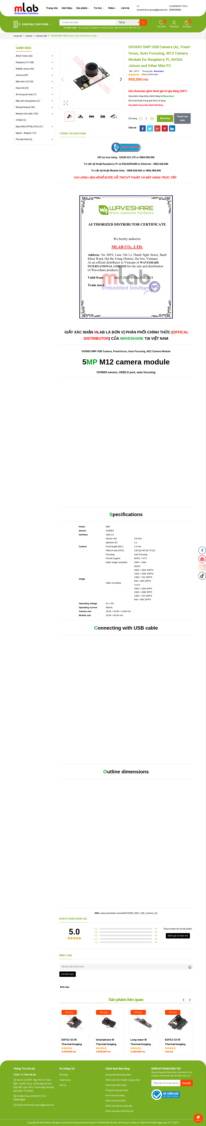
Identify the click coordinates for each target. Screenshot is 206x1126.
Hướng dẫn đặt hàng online (118, 1074)
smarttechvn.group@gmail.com (152, 8)
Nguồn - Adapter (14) (26, 133)
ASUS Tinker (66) (24, 56)
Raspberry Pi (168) (25, 62)
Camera (29, 36)
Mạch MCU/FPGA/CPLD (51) (29, 126)
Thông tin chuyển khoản (116, 1090)
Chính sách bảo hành (115, 1100)
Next (121, 79)
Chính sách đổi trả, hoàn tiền (118, 1106)
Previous (62, 79)
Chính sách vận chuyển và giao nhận (122, 1080)
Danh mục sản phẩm (36, 24)
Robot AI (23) (22, 88)
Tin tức (99, 8)
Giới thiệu (67, 8)
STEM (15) (21, 120)
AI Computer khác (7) (26, 94)
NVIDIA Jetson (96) (25, 69)
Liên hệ (125, 8)
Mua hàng (165, 118)
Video (112, 8)
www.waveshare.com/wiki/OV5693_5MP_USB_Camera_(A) (128, 913)
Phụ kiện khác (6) (24, 139)
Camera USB (41, 36)
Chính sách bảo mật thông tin (119, 1111)
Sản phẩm (83, 8)
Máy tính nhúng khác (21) (28, 101)
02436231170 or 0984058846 (178, 8)
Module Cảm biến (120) (27, 113)
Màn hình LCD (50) (24, 81)
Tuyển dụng (65, 1080)
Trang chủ (52, 8)
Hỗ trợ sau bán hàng (115, 1095)
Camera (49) (22, 75)
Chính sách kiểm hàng (115, 1085)
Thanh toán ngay (182, 118)
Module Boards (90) (25, 107)
